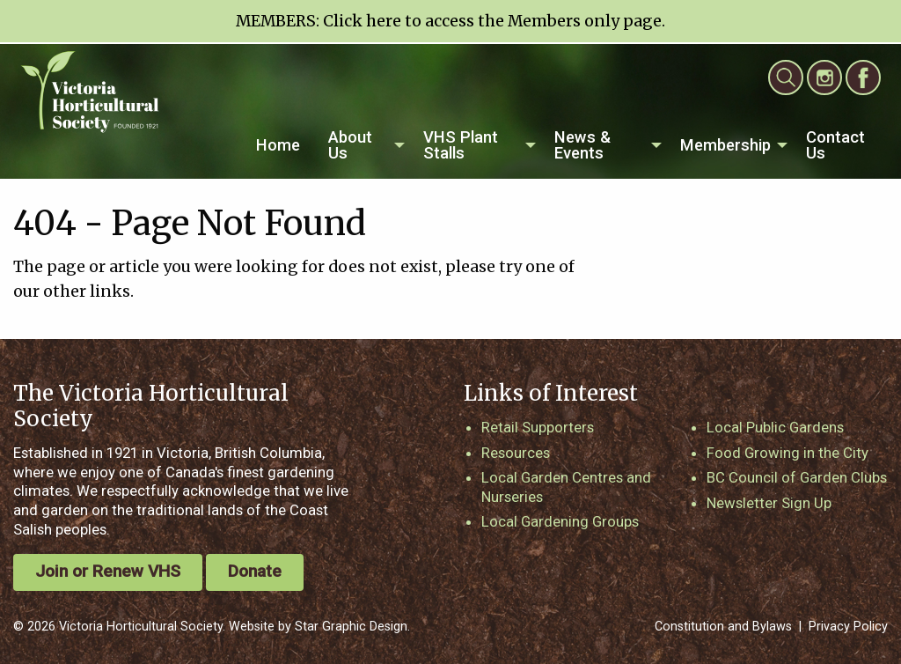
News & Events (582, 145)
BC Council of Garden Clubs (797, 477)
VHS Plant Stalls (460, 145)
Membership (725, 145)
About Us (350, 145)
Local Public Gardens (775, 427)
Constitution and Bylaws (723, 626)
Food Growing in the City (787, 452)
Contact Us (835, 145)
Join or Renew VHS (107, 571)
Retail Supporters (537, 427)
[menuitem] (278, 146)
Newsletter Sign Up (769, 503)
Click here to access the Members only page (492, 21)
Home (278, 145)
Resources (515, 452)
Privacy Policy (848, 626)
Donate (255, 571)
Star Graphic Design (351, 626)
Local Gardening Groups (560, 521)
